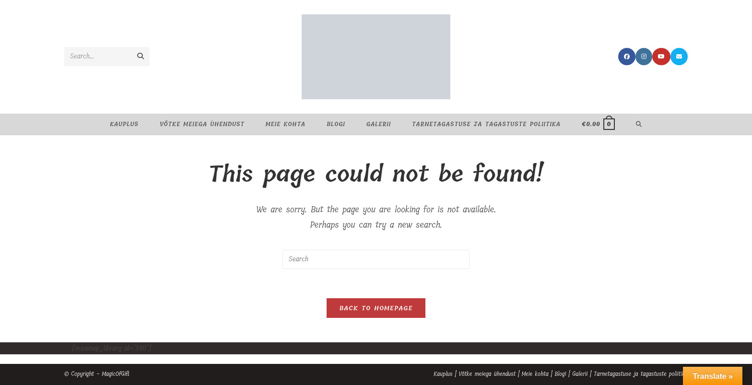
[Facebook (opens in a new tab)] (626, 56)
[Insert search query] (376, 259)
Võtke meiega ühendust (487, 374)
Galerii (580, 374)
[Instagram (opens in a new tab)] (643, 56)
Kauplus (443, 374)
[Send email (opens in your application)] (679, 56)
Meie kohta (535, 374)
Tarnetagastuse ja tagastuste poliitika (641, 374)
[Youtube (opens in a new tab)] (661, 56)
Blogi (560, 374)
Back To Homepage (375, 308)
